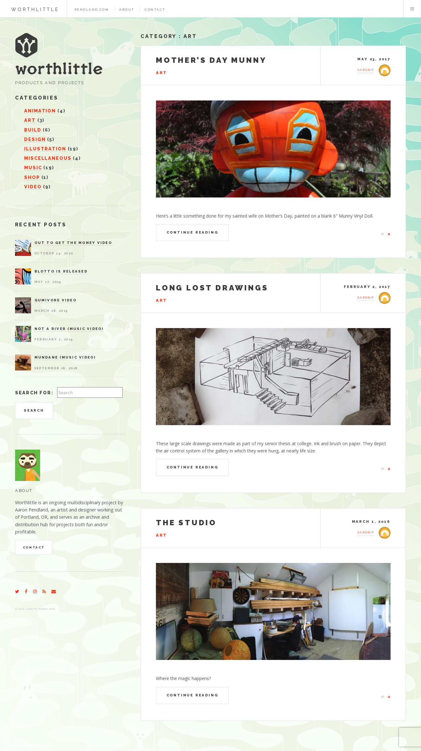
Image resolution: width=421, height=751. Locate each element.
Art (190, 36)
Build (32, 129)
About (126, 9)
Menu (412, 9)
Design (34, 139)
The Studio (186, 522)
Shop (32, 177)
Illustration (45, 148)
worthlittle (35, 9)
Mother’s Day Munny (211, 60)
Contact (155, 9)
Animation (40, 110)
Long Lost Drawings (212, 287)
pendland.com (92, 9)
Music (33, 167)
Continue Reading (192, 232)
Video (32, 186)
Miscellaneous (47, 158)
